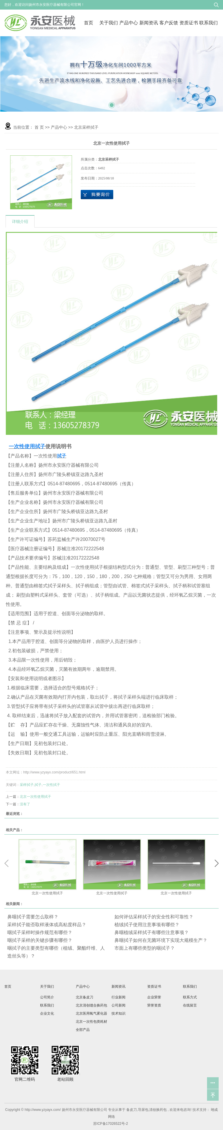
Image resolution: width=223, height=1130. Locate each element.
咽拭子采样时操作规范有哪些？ (39, 932)
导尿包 (143, 1110)
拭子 (38, 785)
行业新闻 (118, 997)
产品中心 (128, 22)
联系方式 (190, 997)
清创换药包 (158, 1110)
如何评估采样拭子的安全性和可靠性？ (153, 916)
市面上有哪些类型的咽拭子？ (144, 948)
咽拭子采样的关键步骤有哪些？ (39, 940)
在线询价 (97, 194)
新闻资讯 (148, 22)
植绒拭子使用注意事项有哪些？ (146, 924)
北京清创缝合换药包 (91, 1005)
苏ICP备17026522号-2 (110, 1124)
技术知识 (118, 1013)
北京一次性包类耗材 (91, 1022)
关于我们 (108, 22)
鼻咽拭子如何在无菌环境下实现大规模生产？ (160, 940)
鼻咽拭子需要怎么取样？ (32, 916)
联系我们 (208, 22)
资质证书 (188, 22)
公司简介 (47, 997)
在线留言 (190, 1005)
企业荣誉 (154, 997)
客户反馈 (168, 22)
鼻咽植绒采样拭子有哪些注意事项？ (151, 932)
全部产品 (83, 1030)
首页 (88, 22)
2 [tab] (111, 102)
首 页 (39, 127)
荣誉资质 (154, 1005)
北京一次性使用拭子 (35, 797)
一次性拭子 (51, 785)
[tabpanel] (111, 74)
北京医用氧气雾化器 (91, 1013)
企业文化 (47, 1013)
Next (217, 863)
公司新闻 (118, 1005)
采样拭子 (27, 785)
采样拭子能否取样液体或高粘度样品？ (46, 924)
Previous (6, 863)
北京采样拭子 (86, 127)
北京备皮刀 (84, 997)
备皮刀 (131, 1110)
